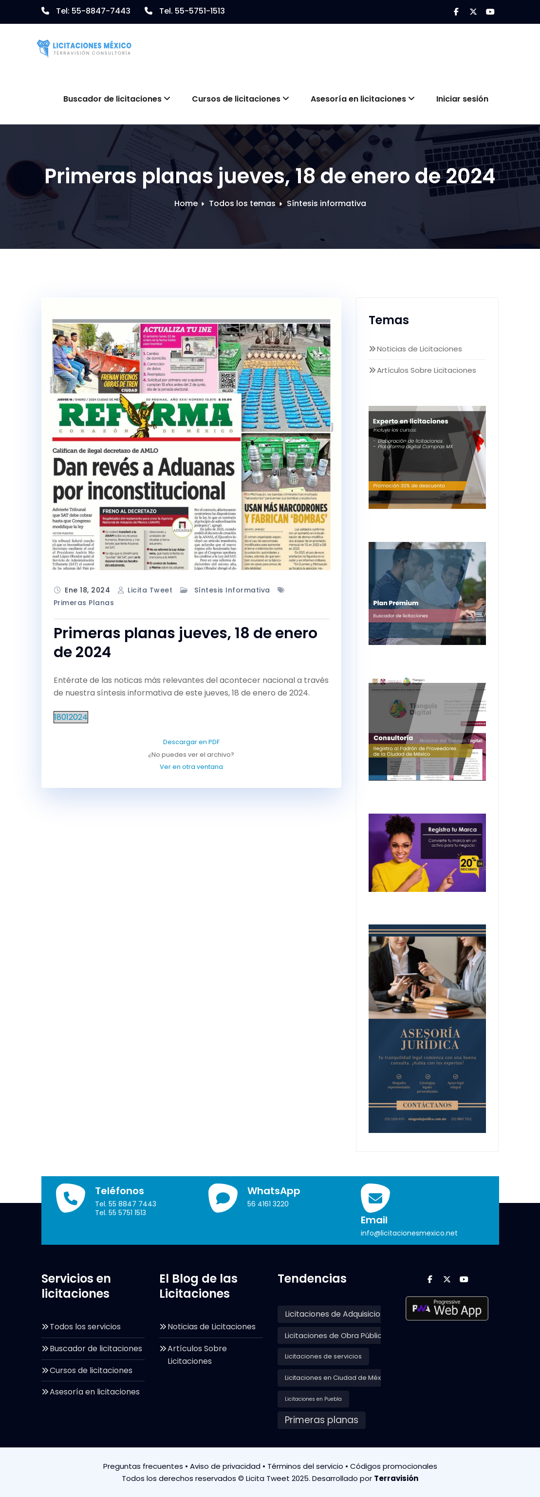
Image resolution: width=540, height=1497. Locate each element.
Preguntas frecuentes (143, 1466)
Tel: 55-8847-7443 (93, 11)
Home (186, 203)
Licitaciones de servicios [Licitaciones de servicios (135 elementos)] (323, 1356)
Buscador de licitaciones (116, 98)
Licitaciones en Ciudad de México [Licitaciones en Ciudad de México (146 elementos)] (338, 1377)
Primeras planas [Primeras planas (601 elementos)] (321, 1420)
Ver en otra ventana (191, 767)
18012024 (71, 717)
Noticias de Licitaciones (419, 349)
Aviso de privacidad (225, 1466)
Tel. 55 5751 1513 (120, 1213)
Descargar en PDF (191, 742)
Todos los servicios (85, 1326)
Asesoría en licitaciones (363, 98)
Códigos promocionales (393, 1466)
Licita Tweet (150, 590)
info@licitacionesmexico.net (409, 1233)
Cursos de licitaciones (240, 98)
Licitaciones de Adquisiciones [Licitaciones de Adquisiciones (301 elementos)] (339, 1314)
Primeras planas (84, 603)
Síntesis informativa (326, 203)
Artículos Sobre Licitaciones (426, 370)
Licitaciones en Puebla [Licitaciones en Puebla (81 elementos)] (313, 1399)
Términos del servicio (305, 1466)
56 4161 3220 (268, 1204)
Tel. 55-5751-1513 (192, 11)
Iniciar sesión (462, 98)
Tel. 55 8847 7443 (125, 1204)
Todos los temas (242, 203)
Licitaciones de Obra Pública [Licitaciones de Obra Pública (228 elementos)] (336, 1335)
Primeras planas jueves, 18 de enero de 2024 (185, 642)
